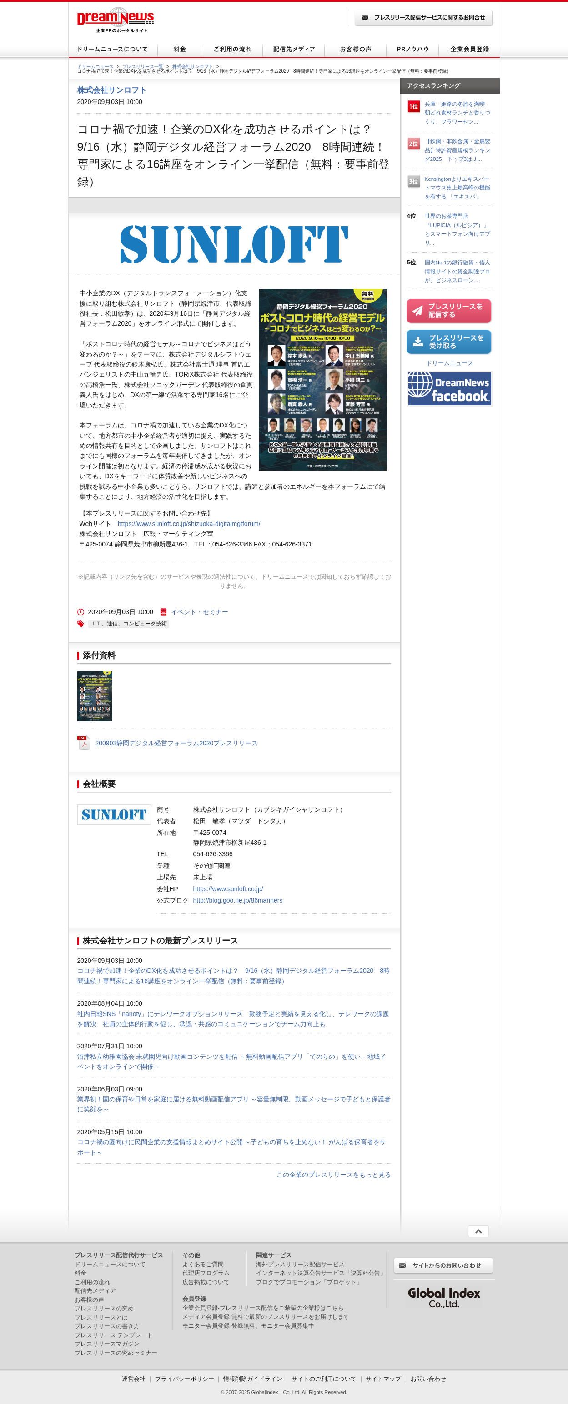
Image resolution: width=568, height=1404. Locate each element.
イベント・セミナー (199, 611)
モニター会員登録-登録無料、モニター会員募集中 (248, 1325)
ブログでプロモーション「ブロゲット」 (309, 1282)
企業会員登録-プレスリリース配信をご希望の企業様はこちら (263, 1308)
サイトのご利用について (324, 1378)
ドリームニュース (95, 66)
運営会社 (134, 1378)
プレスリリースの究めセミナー (116, 1352)
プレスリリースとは (101, 1317)
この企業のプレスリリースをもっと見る (333, 1174)
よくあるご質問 (203, 1264)
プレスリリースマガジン (107, 1343)
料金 (80, 1273)
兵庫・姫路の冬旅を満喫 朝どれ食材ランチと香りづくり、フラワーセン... (457, 112)
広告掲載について (206, 1282)
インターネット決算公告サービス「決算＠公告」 (321, 1273)
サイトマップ (383, 1378)
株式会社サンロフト (192, 66)
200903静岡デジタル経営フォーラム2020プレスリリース (177, 743)
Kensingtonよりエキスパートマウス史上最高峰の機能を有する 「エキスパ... (457, 187)
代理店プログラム (206, 1273)
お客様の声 (89, 1299)
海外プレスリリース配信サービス (300, 1264)
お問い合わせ (428, 1378)
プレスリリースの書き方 (107, 1326)
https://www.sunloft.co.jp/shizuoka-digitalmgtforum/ (189, 523)
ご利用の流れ (92, 1282)
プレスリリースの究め (104, 1308)
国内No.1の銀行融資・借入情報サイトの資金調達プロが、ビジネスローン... (458, 271)
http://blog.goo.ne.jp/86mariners (238, 900)
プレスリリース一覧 (142, 66)
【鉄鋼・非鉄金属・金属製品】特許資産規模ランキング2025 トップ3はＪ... (457, 150)
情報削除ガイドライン (252, 1378)
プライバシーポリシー (184, 1378)
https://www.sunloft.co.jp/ (228, 889)
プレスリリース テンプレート (114, 1335)
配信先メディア (95, 1290)
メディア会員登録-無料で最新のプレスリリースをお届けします (266, 1316)
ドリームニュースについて (110, 1264)
